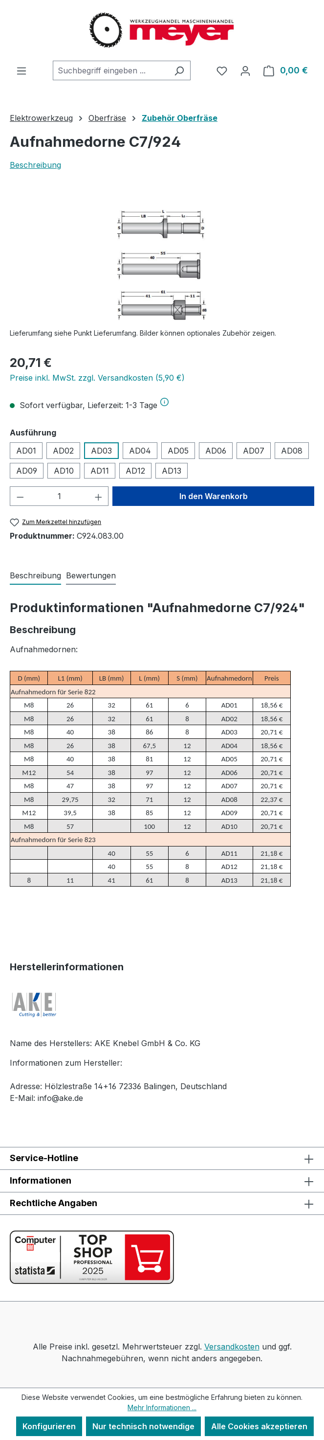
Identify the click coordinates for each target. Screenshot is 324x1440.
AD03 (101, 451)
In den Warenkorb (213, 496)
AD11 (99, 471)
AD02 (63, 451)
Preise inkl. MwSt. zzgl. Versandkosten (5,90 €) (97, 378)
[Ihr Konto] (245, 70)
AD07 (253, 451)
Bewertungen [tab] (91, 575)
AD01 (26, 451)
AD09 (26, 471)
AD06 (215, 451)
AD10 (64, 471)
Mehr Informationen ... (162, 1407)
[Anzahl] (59, 496)
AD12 (135, 471)
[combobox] (110, 70)
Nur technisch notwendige (143, 1426)
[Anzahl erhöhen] (98, 496)
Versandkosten (231, 1346)
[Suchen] (179, 70)
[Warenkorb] (285, 70)
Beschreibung (35, 165)
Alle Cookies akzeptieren (259, 1426)
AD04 (140, 451)
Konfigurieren (49, 1426)
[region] (162, 265)
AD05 (178, 451)
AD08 (291, 451)
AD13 (171, 471)
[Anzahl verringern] (20, 496)
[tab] (35, 576)
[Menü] (21, 70)
